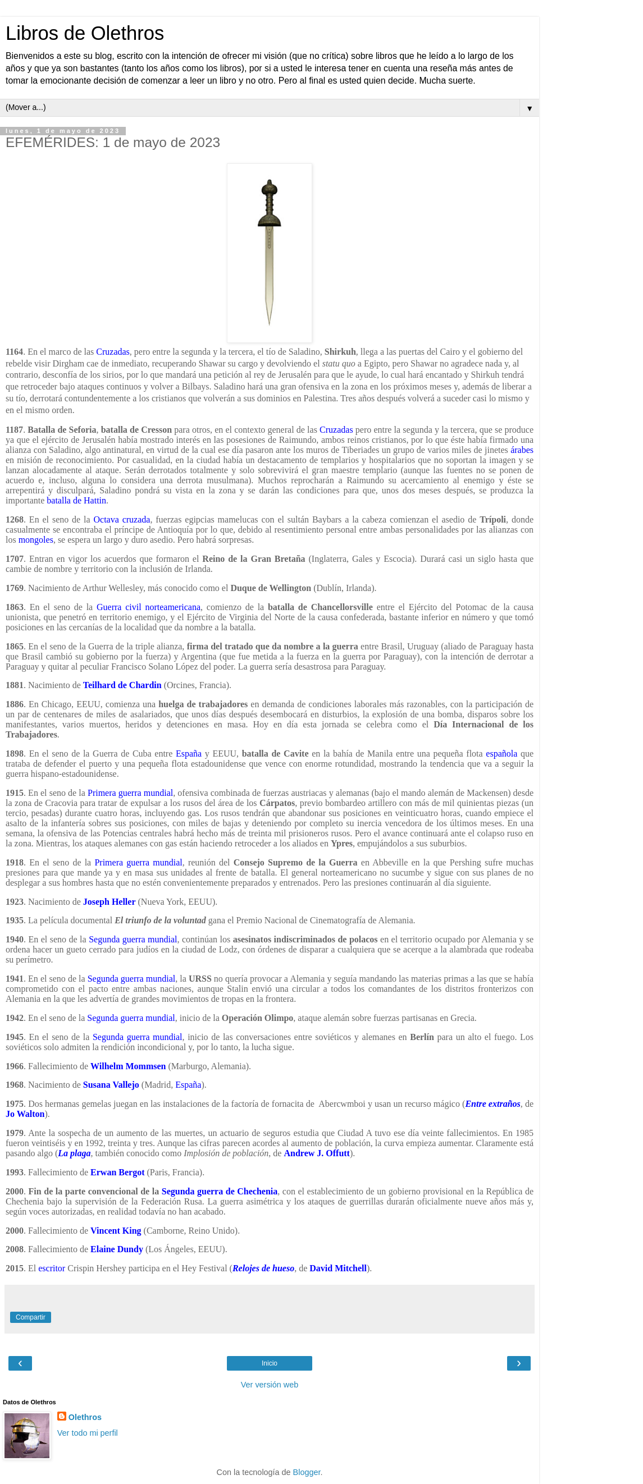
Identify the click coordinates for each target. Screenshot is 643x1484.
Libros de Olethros (85, 33)
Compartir (30, 1317)
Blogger (307, 1472)
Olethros (85, 1417)
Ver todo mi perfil (87, 1432)
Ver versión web (269, 1384)
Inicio (269, 1363)
